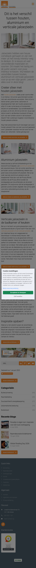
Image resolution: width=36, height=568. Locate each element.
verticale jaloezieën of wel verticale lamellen (16, 231)
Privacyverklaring (7, 500)
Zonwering (5, 468)
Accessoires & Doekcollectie (10, 479)
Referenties (5, 485)
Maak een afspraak (10, 342)
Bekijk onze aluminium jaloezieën (15, 197)
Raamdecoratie (6, 471)
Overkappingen (6, 473)
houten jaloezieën (10, 95)
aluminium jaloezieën (27, 166)
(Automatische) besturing (9, 406)
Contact (4, 494)
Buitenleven (5, 410)
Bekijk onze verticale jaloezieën (15, 267)
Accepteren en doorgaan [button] (18, 292)
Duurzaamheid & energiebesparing (12, 401)
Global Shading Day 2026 (19, 443)
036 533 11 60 (8, 515)
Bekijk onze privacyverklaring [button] (10, 288)
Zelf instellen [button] (18, 296)
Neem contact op (9, 519)
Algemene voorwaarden (9, 497)
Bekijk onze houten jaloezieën (14, 137)
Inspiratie (5, 482)
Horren (4, 476)
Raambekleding (7, 373)
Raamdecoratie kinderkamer (21, 434)
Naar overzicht (8, 380)
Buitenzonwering (6, 393)
